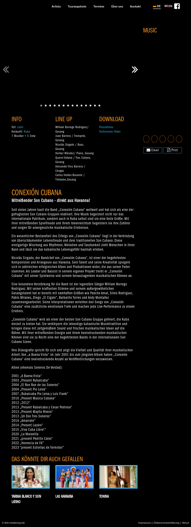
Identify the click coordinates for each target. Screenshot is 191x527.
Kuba (27, 131)
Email (153, 150)
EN (168, 6)
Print (172, 150)
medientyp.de (17, 522)
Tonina (104, 496)
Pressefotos (106, 127)
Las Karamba (64, 496)
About (185, 522)
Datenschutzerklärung (166, 522)
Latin (20, 127)
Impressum (144, 522)
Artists (56, 6)
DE (157, 6)
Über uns (117, 6)
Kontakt (135, 6)
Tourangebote (77, 6)
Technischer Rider (110, 131)
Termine (98, 6)
